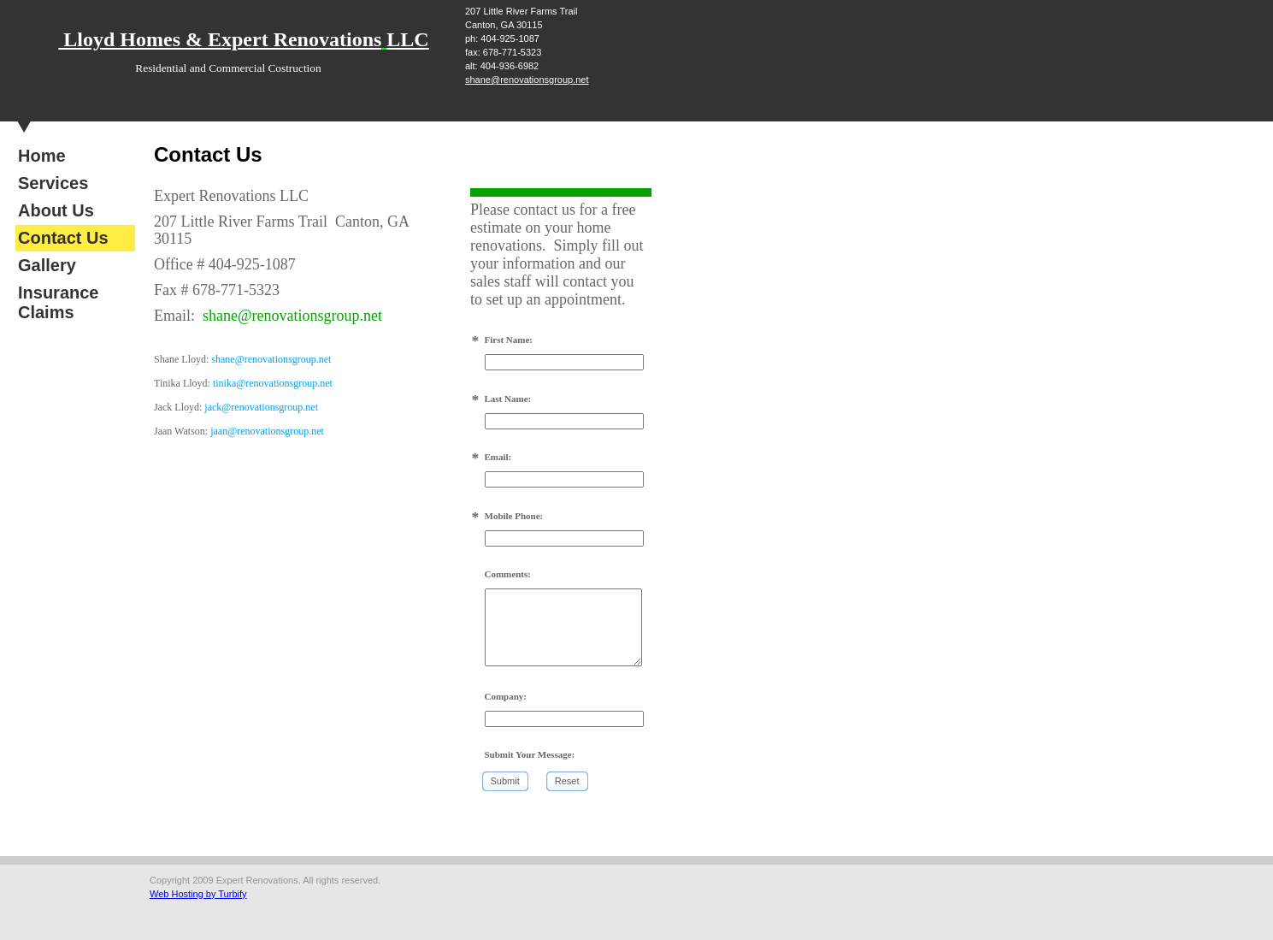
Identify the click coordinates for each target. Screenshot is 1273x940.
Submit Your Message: (530, 754)
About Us (56, 210)
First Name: (509, 339)
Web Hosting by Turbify (198, 894)
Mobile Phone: (514, 516)
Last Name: (508, 398)
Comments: (508, 574)
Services (53, 183)
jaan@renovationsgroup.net (267, 431)
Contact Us (63, 237)
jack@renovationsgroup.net (261, 407)
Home (42, 155)
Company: (506, 696)
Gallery (47, 265)
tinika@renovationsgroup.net (273, 383)
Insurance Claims (58, 302)
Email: (498, 457)
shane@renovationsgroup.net (527, 79)
